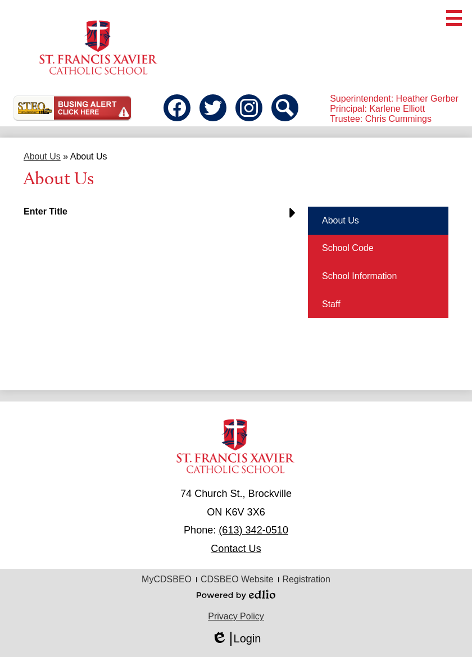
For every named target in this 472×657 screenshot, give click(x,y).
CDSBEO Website (237, 579)
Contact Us (236, 548)
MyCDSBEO (167, 579)
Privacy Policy (236, 616)
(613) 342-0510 (253, 530)
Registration (306, 579)
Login (236, 639)
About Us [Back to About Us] (42, 156)
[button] (162, 216)
